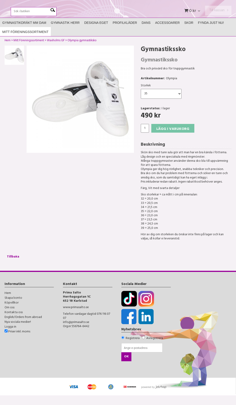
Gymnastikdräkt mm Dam (24, 32)
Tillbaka (13, 266)
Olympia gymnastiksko (82, 50)
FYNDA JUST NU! (211, 32)
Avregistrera (154, 348)
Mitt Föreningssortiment (25, 41)
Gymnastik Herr (65, 32)
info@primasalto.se (76, 332)
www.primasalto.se (76, 317)
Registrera (133, 348)
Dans (146, 32)
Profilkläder (125, 32)
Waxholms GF (56, 50)
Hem (8, 50)
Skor (188, 32)
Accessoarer (167, 32)
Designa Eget (96, 32)
